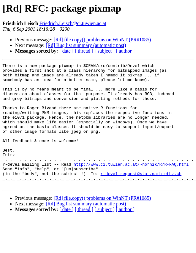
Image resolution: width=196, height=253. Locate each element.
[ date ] (66, 51)
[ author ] (125, 51)
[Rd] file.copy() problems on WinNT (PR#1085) (102, 39)
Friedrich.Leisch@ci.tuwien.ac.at (72, 23)
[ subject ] (105, 51)
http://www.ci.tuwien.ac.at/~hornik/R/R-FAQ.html (131, 185)
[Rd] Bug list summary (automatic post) (86, 45)
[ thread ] (84, 51)
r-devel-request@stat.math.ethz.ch (141, 196)
